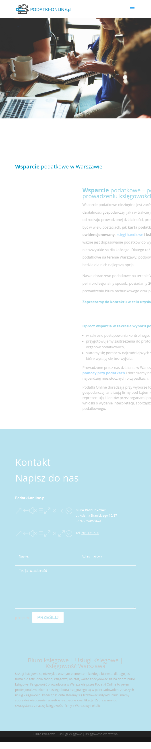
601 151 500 (90, 533)
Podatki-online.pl (30, 497)
